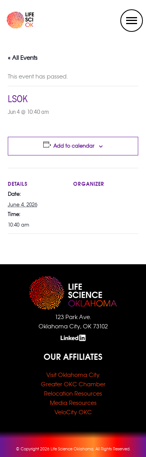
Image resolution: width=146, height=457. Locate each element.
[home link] (14, 26)
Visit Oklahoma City (73, 375)
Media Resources (73, 402)
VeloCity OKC (73, 412)
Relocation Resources (73, 393)
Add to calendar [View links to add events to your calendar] (73, 146)
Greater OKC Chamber (73, 384)
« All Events (22, 57)
